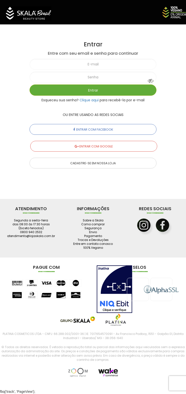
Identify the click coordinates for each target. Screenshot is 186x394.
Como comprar (93, 224)
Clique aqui (89, 100)
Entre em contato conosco (93, 244)
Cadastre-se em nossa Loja (93, 163)
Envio (93, 232)
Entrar (93, 90)
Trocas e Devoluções (93, 240)
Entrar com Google (94, 146)
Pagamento (93, 236)
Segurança (93, 228)
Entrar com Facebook (93, 129)
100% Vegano (93, 248)
